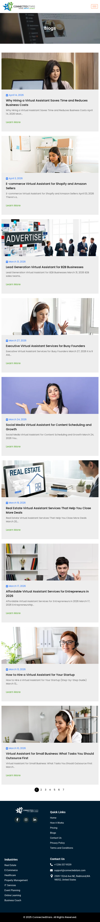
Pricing (53, 827)
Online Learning (12, 895)
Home (53, 817)
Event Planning (12, 890)
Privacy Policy (57, 842)
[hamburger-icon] (94, 6)
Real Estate (10, 865)
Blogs (53, 832)
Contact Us (55, 837)
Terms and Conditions (61, 848)
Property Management (16, 880)
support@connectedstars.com (69, 870)
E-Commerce (11, 870)
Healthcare (10, 875)
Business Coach (12, 900)
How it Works (57, 822)
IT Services (10, 885)
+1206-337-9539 (62, 864)
